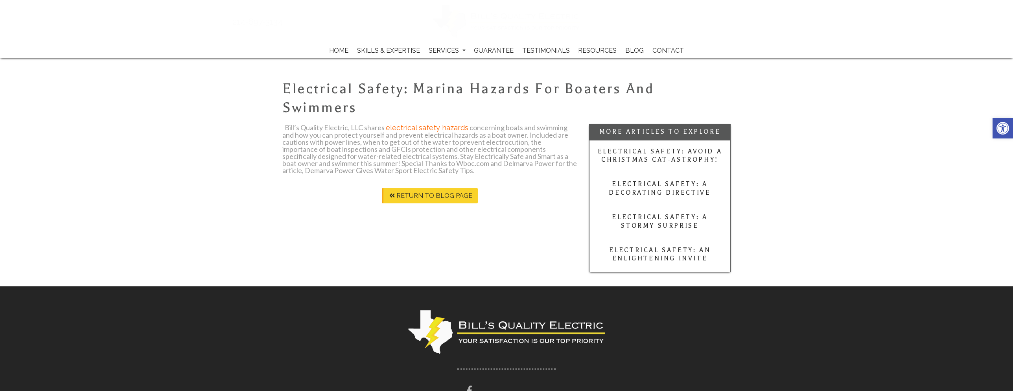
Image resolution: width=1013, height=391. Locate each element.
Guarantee (494, 50)
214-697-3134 (286, 22)
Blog (634, 50)
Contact (668, 50)
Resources (597, 50)
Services (447, 50)
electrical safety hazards (427, 128)
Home (338, 50)
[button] (1003, 128)
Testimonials (546, 50)
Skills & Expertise (388, 50)
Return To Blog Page (430, 195)
